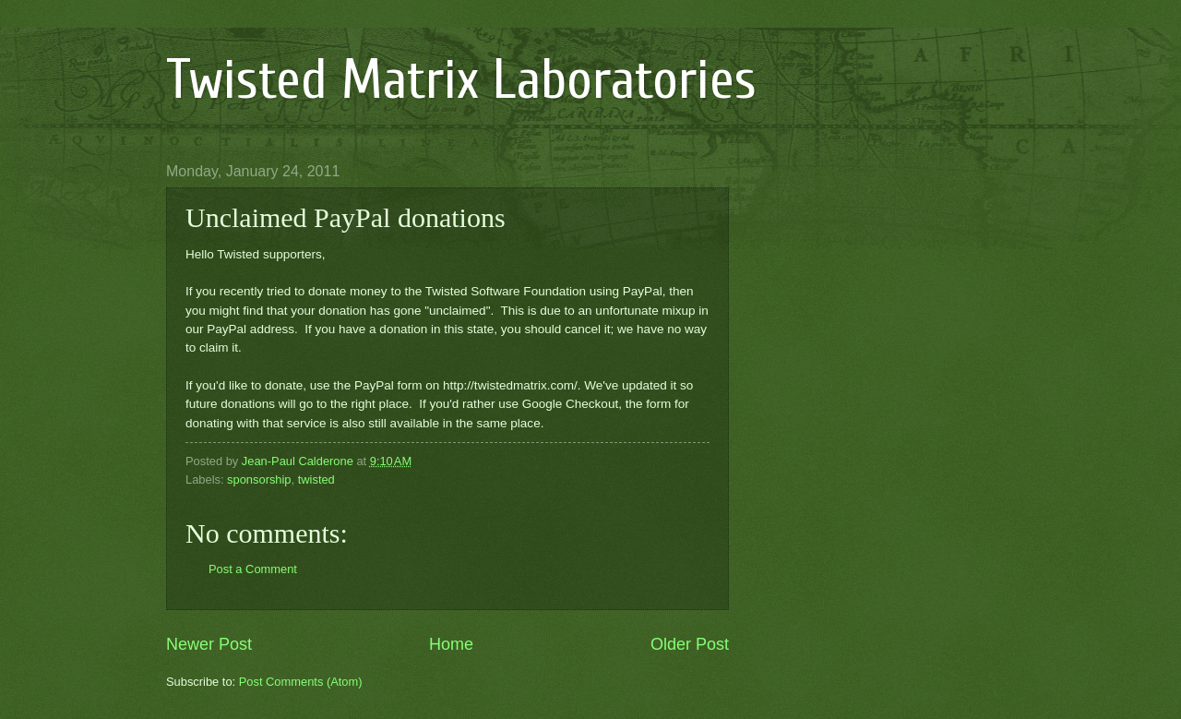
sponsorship (259, 479)
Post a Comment (253, 569)
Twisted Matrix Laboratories (461, 80)
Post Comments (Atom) (301, 682)
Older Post (689, 644)
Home (451, 644)
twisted (316, 479)
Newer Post (209, 644)
